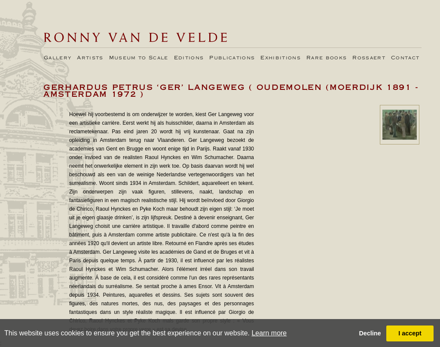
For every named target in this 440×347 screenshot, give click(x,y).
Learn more (269, 333)
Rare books (326, 58)
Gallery (57, 58)
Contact (405, 58)
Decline (370, 333)
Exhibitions (280, 58)
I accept (410, 333)
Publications (232, 58)
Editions (189, 58)
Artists (90, 58)
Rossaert (368, 58)
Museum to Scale (138, 58)
